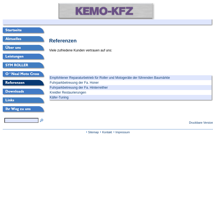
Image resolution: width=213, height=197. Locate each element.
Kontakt (107, 132)
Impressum (123, 132)
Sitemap (93, 132)
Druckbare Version (201, 122)
